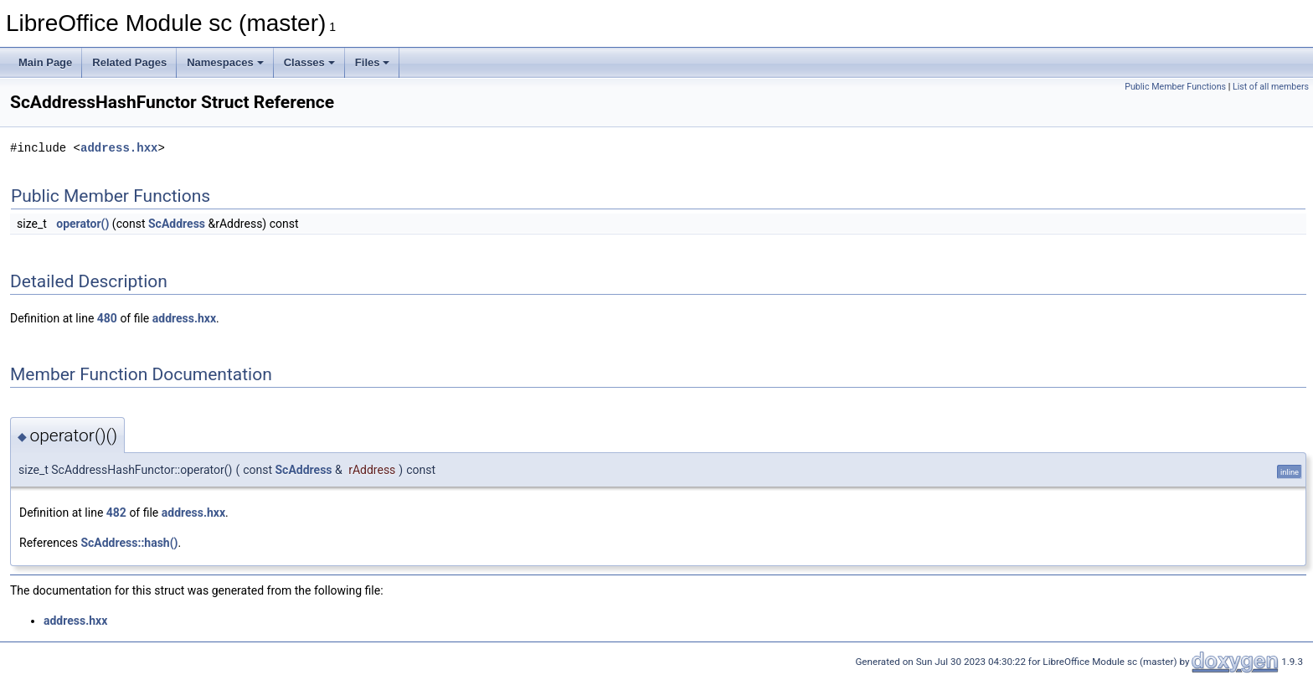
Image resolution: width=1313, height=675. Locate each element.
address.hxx (118, 148)
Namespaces (225, 62)
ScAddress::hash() (129, 542)
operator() (82, 223)
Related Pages (129, 62)
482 (116, 512)
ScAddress (176, 223)
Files (372, 62)
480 (107, 318)
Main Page (45, 62)
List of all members (1271, 86)
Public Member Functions (1175, 86)
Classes (309, 62)
